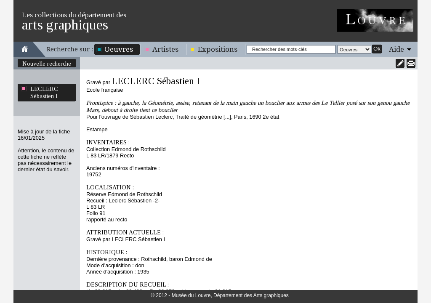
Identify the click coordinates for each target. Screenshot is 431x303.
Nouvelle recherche (46, 63)
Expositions (217, 49)
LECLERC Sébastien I (44, 92)
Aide (396, 49)
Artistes (165, 49)
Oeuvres (118, 49)
